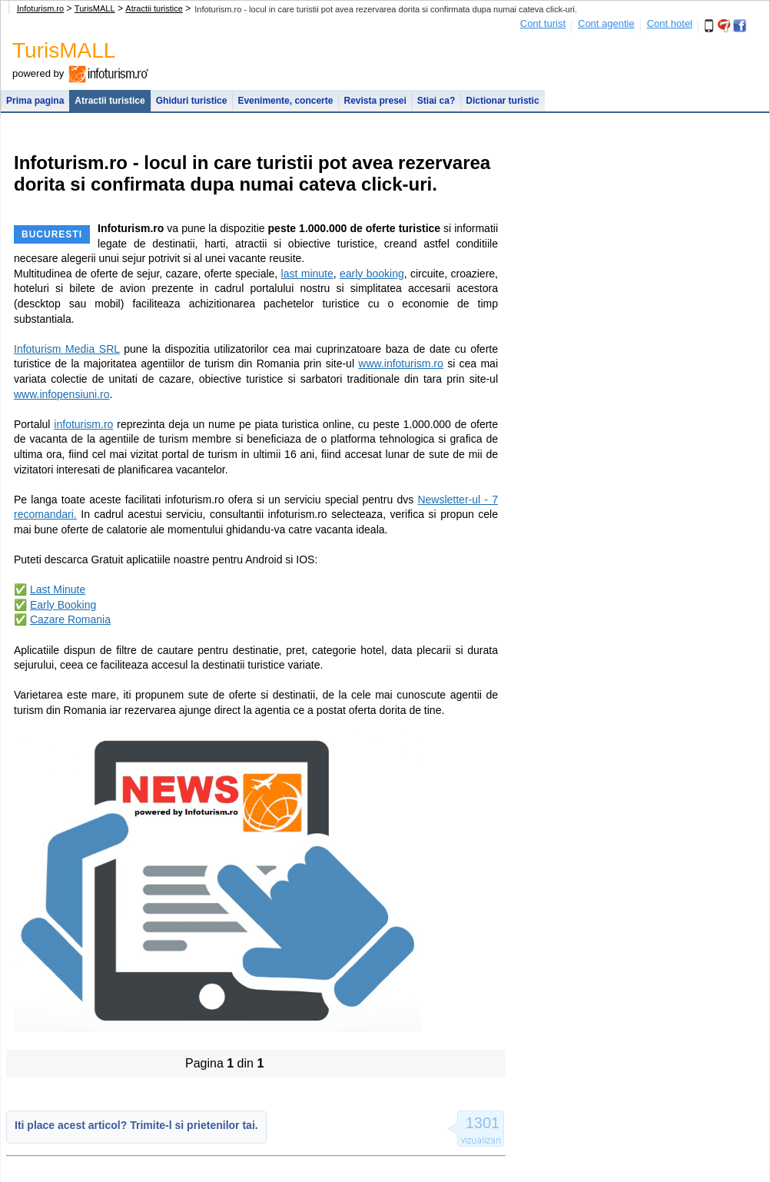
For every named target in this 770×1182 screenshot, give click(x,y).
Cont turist (543, 23)
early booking (372, 273)
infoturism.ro (83, 424)
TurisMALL (95, 8)
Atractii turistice (154, 8)
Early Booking (63, 605)
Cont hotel (669, 23)
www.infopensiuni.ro (62, 394)
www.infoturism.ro (400, 363)
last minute (307, 273)
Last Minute (57, 589)
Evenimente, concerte (285, 100)
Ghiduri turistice (191, 100)
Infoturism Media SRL (67, 349)
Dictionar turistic (502, 100)
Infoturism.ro (40, 8)
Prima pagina (35, 100)
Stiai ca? (436, 100)
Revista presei (375, 100)
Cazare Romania (70, 619)
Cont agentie (606, 23)
